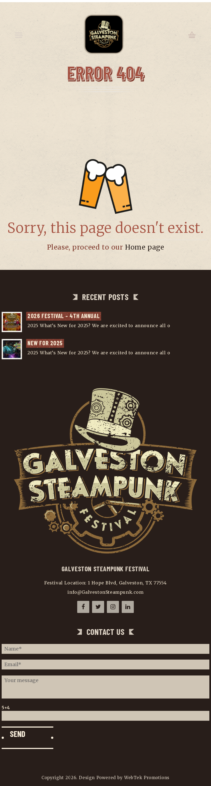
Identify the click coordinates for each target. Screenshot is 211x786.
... (173, 325)
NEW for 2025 (45, 342)
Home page (144, 247)
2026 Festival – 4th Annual (63, 315)
